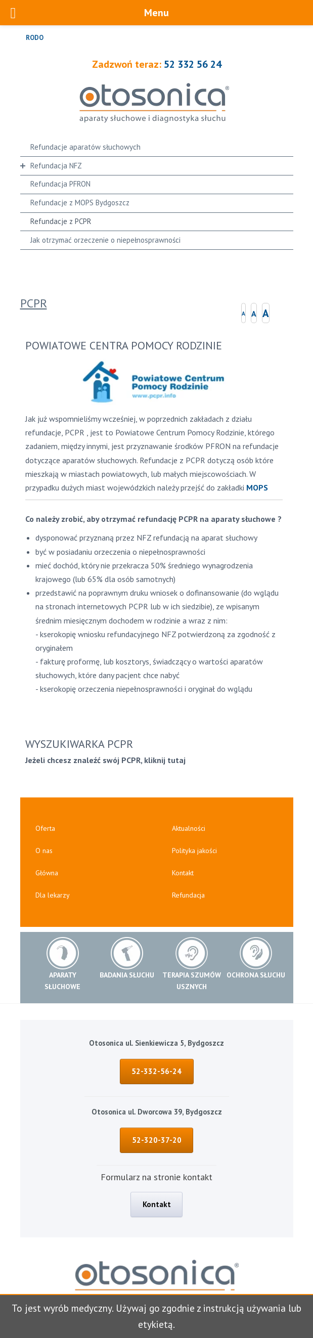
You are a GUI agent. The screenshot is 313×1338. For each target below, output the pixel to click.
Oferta (45, 828)
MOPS (257, 487)
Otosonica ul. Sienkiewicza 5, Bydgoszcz (156, 1043)
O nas (44, 850)
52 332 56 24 (192, 64)
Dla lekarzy (52, 895)
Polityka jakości (194, 850)
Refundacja (188, 895)
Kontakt (183, 872)
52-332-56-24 (156, 1071)
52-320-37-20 (157, 1140)
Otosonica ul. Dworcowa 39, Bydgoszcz (157, 1112)
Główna (46, 872)
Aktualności (188, 828)
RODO (34, 37)
